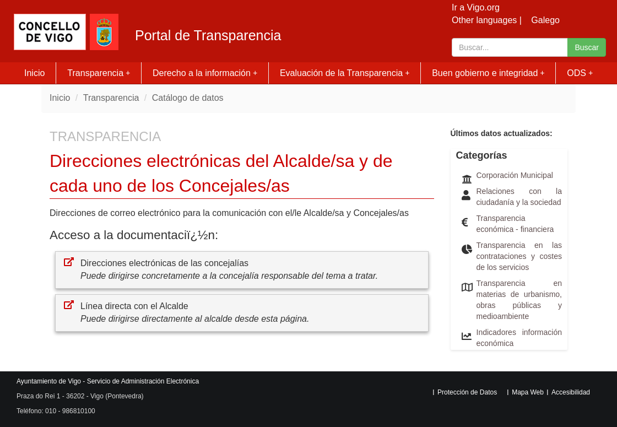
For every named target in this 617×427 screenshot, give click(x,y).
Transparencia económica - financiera (515, 224)
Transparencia (98, 73)
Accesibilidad (570, 392)
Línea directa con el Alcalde (134, 306)
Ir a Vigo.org (476, 7)
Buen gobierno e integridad (488, 73)
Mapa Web (528, 392)
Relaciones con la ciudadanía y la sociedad (519, 197)
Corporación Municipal (515, 175)
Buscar (587, 47)
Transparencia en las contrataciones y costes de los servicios (519, 256)
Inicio (34, 73)
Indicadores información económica (519, 338)
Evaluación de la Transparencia (345, 73)
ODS (580, 73)
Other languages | (487, 20)
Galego (545, 20)
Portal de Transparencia (208, 35)
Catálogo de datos (188, 97)
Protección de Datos (467, 392)
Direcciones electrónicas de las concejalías (164, 263)
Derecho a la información (205, 73)
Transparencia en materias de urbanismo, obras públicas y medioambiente (519, 300)
